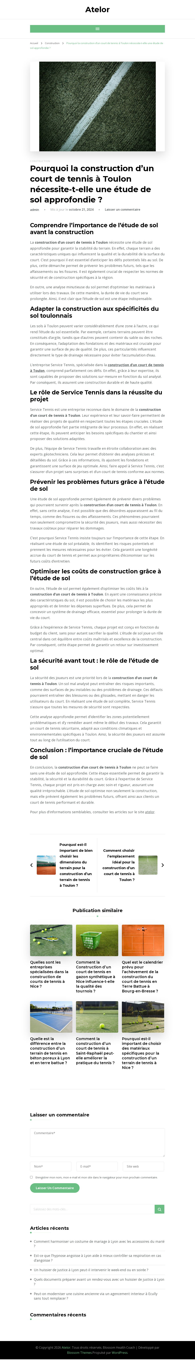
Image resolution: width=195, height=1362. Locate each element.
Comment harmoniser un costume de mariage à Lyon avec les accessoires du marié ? (97, 1246)
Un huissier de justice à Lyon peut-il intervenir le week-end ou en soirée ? (94, 1272)
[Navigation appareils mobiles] (34, 29)
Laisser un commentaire (122, 209)
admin (34, 210)
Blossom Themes (79, 1355)
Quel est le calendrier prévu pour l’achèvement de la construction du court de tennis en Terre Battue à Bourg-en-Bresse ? (141, 977)
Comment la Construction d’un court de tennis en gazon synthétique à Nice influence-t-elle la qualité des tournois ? (97, 977)
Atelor (97, 9)
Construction (40, 161)
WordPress (120, 1355)
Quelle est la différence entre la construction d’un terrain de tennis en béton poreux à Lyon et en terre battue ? (51, 1052)
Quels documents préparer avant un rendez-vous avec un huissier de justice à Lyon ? (97, 1284)
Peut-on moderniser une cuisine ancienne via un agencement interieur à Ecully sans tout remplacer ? (98, 1298)
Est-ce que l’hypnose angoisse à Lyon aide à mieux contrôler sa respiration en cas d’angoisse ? (97, 1260)
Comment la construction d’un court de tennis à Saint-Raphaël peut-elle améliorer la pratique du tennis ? (96, 1052)
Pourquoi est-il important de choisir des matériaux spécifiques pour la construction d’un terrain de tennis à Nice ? (142, 1055)
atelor (150, 812)
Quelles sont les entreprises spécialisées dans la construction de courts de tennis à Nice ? (50, 975)
